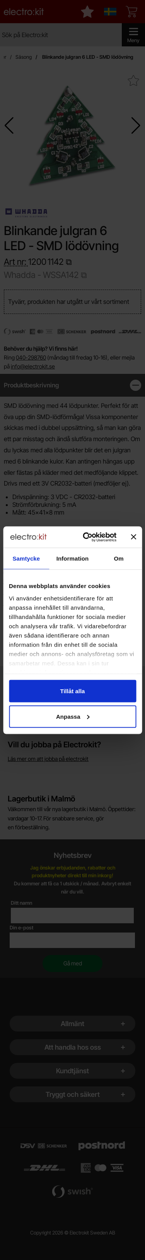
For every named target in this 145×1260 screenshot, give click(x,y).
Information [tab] (72, 558)
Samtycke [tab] (26, 558)
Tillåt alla (72, 691)
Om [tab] (119, 558)
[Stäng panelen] (133, 537)
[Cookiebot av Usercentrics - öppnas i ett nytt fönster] (86, 537)
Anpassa (73, 716)
